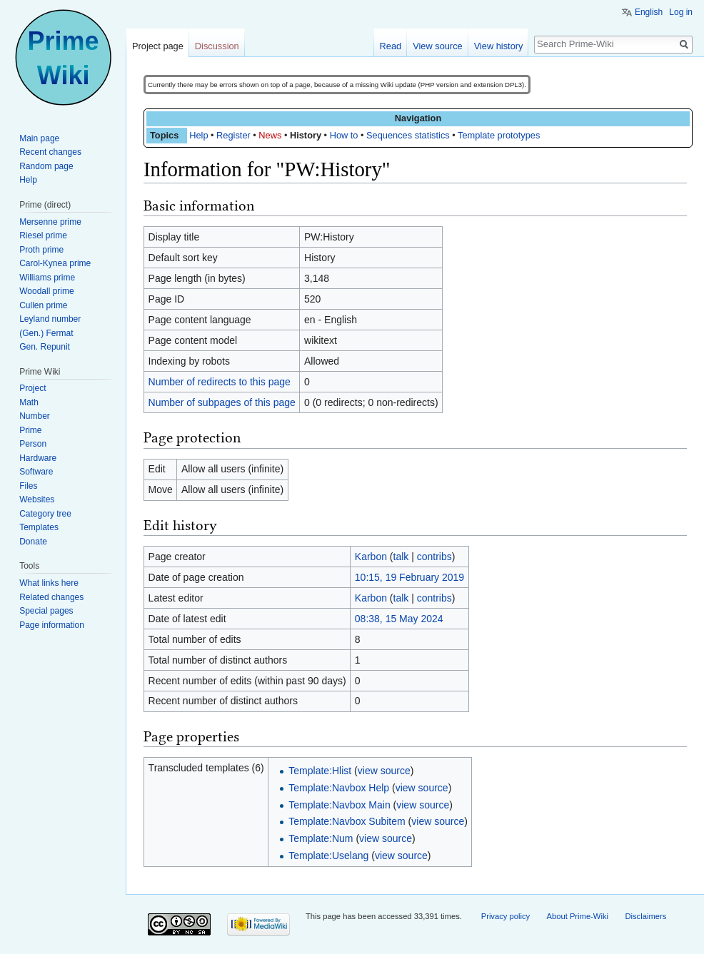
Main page (39, 138)
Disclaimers (645, 916)
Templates (39, 527)
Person (32, 444)
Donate (33, 542)
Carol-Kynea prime (55, 263)
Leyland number (50, 319)
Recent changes (50, 152)
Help (198, 135)
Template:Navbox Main (339, 805)
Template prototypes (499, 135)
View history (498, 46)
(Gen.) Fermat (46, 333)
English (649, 12)
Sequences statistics (408, 135)
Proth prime (41, 250)
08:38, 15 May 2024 (399, 618)
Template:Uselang (328, 855)
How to (344, 135)
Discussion (217, 46)
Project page (157, 46)
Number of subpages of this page (222, 402)
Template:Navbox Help (338, 787)
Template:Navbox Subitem (346, 821)
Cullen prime (43, 305)
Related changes (51, 597)
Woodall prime (46, 291)
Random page (46, 166)
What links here (49, 583)
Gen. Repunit (44, 347)
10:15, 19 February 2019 (409, 577)
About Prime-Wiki (577, 916)
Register (233, 135)
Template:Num (320, 838)
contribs (434, 556)
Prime (30, 430)
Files (28, 486)
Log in (681, 12)
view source (384, 770)
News (269, 135)
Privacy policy (505, 916)
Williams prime (47, 278)
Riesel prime (43, 235)
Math (29, 402)
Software (36, 472)
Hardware (37, 458)
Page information (51, 625)
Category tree (45, 514)
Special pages (46, 611)
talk (401, 556)
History (305, 135)
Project (32, 388)
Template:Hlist (319, 770)
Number (34, 416)
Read (391, 46)
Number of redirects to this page (220, 381)
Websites (36, 499)
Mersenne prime (50, 222)
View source (437, 46)
